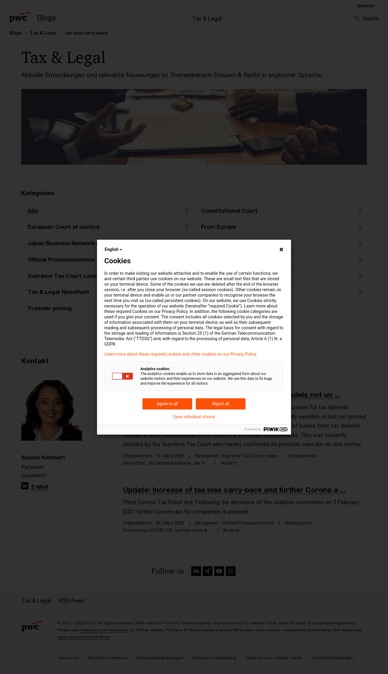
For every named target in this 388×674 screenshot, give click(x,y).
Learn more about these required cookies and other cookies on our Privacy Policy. (180, 354)
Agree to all (167, 403)
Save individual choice (194, 416)
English (114, 249)
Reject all (220, 403)
